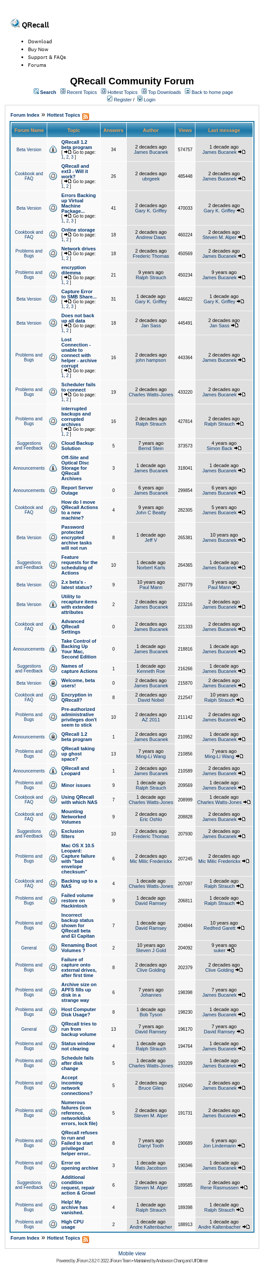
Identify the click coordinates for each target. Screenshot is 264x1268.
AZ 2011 (151, 719)
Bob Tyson (150, 1014)
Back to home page (212, 92)
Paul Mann (151, 587)
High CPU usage (72, 1224)
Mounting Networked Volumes (73, 817)
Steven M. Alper (219, 237)
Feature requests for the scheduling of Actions (79, 564)
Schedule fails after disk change (77, 1063)
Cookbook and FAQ (29, 176)
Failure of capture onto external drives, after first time (79, 967)
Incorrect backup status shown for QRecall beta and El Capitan (77, 925)
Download (40, 41)
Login (150, 99)
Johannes (150, 995)
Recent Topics (82, 92)
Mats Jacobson (151, 1168)
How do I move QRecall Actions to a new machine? (79, 509)
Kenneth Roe (151, 671)
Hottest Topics (123, 92)
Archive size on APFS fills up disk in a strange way (79, 992)
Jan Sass (151, 325)
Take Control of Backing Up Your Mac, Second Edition (78, 648)
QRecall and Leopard (75, 771)
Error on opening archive (79, 1165)
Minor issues (75, 785)
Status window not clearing (78, 1046)
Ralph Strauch (150, 277)
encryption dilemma (73, 270)
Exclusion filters (72, 833)
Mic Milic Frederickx (151, 861)
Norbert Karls (151, 567)
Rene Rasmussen (219, 1187)
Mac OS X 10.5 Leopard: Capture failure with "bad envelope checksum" (78, 858)
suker (220, 950)
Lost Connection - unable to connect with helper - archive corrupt (79, 352)
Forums (37, 65)
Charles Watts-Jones (151, 394)
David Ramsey (151, 903)
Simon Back (220, 448)
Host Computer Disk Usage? (78, 1012)
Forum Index (24, 115)
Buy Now (38, 49)
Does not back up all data (77, 318)
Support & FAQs (47, 57)
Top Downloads (164, 92)
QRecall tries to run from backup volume (79, 1029)
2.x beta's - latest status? (76, 584)
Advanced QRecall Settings (72, 626)
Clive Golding (151, 970)
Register (123, 99)
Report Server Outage (77, 490)
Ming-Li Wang (151, 756)
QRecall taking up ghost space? (77, 754)
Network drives (78, 248)
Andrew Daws (151, 237)
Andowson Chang (170, 1260)
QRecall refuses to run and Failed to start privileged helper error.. (79, 1143)
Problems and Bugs (28, 253)
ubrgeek (151, 178)
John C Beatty (151, 512)
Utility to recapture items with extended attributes (79, 604)
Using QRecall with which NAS (79, 799)
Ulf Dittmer (200, 1260)
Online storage (78, 229)
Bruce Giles (151, 1088)
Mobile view (132, 1254)
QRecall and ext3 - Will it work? (75, 171)
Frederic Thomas (151, 256)
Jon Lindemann (219, 1145)
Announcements (29, 468)
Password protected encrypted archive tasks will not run (76, 537)
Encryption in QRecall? (76, 697)
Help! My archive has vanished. (74, 1207)
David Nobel (151, 700)
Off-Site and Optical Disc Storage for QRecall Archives (75, 468)
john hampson (151, 360)
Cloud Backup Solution (77, 445)
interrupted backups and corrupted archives (75, 416)
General (29, 948)
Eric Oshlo (151, 819)
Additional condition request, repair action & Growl (78, 1184)
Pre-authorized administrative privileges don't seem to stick (79, 717)
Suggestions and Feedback (28, 445)
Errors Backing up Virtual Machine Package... (78, 203)
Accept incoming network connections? (77, 1085)
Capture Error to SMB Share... (79, 294)
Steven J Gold (151, 950)
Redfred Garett (220, 928)
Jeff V (151, 540)
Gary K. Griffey (151, 210)
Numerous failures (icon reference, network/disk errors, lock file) (79, 1113)
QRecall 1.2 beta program (76, 144)
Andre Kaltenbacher (151, 1227)
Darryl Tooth (151, 1145)
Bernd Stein (151, 448)
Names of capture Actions (79, 668)
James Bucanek (151, 152)
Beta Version (29, 149)
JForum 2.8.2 (86, 1260)
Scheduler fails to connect (78, 387)
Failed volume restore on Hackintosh (77, 900)
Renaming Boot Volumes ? (79, 947)
